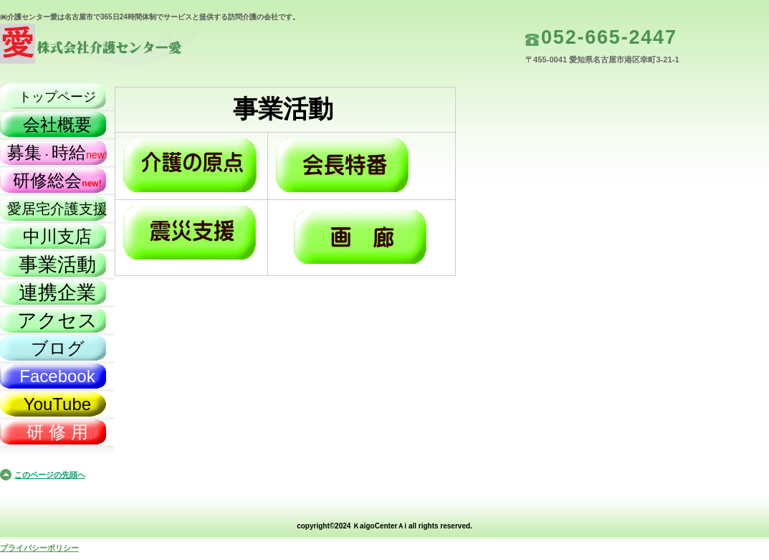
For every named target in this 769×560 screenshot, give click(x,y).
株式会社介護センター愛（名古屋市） (143, 47)
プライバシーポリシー (39, 548)
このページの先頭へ (49, 474)
